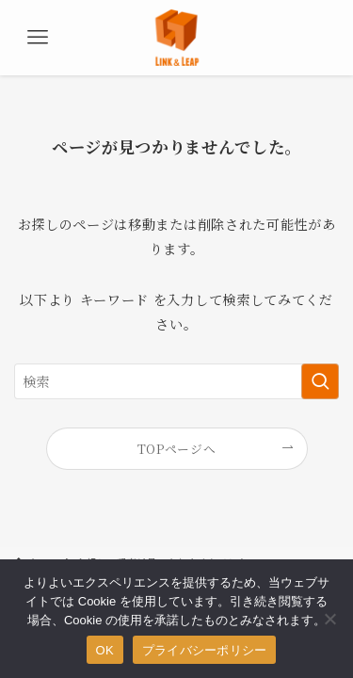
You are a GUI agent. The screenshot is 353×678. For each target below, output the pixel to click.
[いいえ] (329, 618)
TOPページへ (177, 449)
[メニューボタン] (37, 37)
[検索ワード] (176, 381)
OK (105, 650)
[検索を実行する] (320, 381)
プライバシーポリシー (204, 650)
